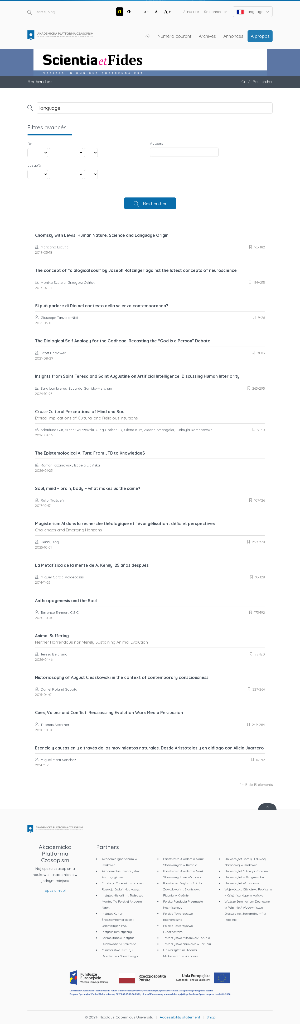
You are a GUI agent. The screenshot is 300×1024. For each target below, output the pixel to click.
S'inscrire (191, 11)
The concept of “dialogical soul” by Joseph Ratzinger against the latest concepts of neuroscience (136, 270)
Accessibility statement (180, 1017)
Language (253, 11)
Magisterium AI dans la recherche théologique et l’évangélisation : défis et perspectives (150, 526)
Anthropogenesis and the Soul (66, 600)
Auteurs (156, 143)
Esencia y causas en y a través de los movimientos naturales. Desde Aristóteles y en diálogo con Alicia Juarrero (149, 748)
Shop (211, 1017)
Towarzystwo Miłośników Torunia (186, 938)
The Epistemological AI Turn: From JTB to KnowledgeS (90, 453)
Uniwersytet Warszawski (242, 883)
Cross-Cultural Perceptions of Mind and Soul (150, 415)
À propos (260, 36)
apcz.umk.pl (55, 890)
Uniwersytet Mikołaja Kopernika (247, 871)
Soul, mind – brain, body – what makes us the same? (87, 488)
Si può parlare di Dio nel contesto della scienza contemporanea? (101, 305)
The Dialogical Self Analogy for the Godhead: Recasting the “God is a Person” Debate (122, 340)
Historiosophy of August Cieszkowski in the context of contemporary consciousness (122, 677)
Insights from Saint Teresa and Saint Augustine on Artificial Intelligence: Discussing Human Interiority (137, 376)
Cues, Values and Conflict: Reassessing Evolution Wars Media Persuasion (109, 712)
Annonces (233, 36)
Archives (207, 36)
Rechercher (155, 203)
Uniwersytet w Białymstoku (244, 877)
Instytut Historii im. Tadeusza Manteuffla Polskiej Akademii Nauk (122, 901)
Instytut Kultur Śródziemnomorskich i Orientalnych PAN (118, 920)
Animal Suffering (150, 639)
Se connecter (215, 11)
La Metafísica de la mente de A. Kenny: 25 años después (92, 565)
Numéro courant (174, 36)
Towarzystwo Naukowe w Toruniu (187, 944)
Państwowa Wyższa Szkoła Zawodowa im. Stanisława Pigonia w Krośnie (182, 889)
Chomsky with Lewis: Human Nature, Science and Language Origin (101, 235)
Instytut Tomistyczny (117, 932)
